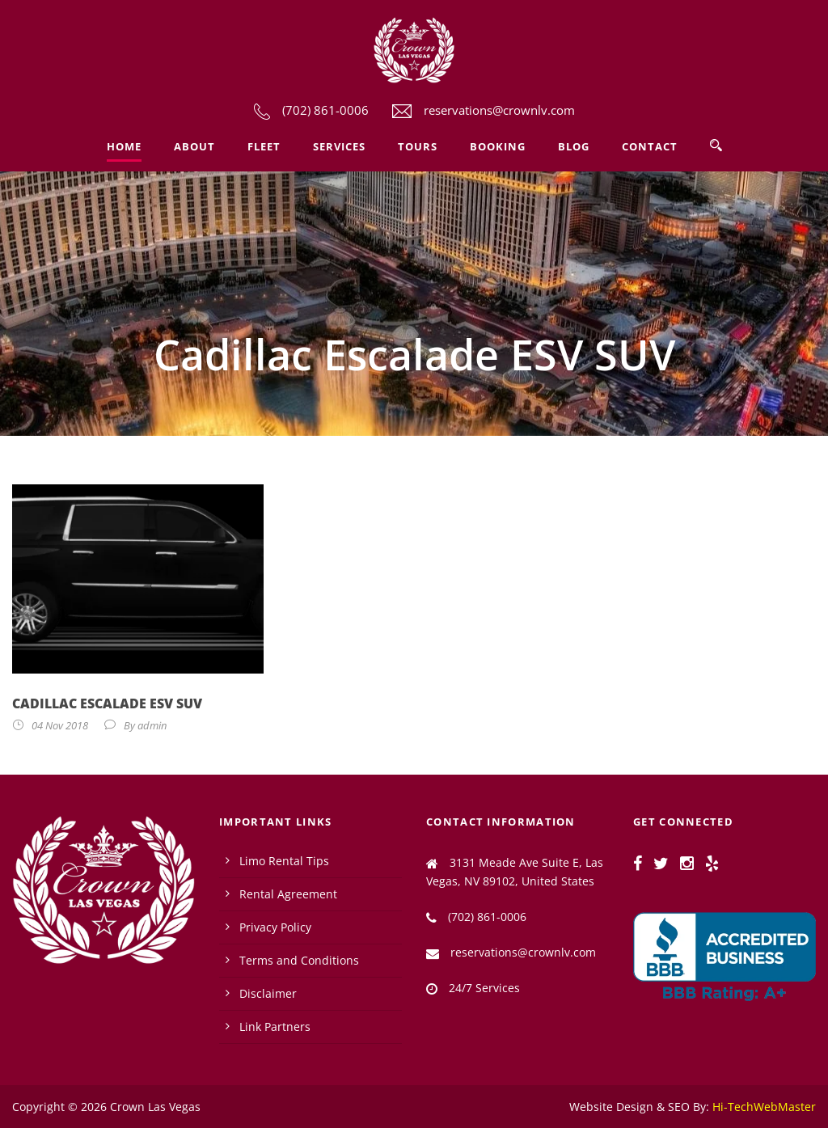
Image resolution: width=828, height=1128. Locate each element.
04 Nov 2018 (60, 725)
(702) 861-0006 (325, 110)
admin (152, 725)
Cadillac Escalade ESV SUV (107, 703)
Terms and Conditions (299, 960)
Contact (650, 146)
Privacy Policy (275, 927)
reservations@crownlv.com (499, 110)
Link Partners (274, 1026)
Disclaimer (268, 993)
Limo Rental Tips (284, 860)
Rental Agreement (288, 894)
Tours (417, 146)
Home (124, 146)
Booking (498, 146)
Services (339, 146)
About (194, 146)
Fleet (264, 146)
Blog (573, 146)
